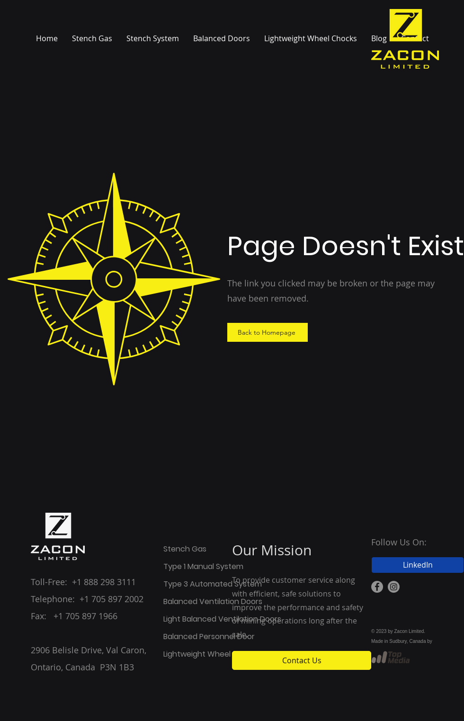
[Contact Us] (301, 660)
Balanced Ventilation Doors (197, 601)
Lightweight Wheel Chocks (197, 654)
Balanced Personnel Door (197, 636)
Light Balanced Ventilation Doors (197, 619)
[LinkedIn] (417, 565)
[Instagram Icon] (394, 587)
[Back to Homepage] (267, 332)
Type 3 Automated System (197, 584)
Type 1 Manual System (197, 566)
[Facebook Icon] (377, 587)
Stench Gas (184, 548)
